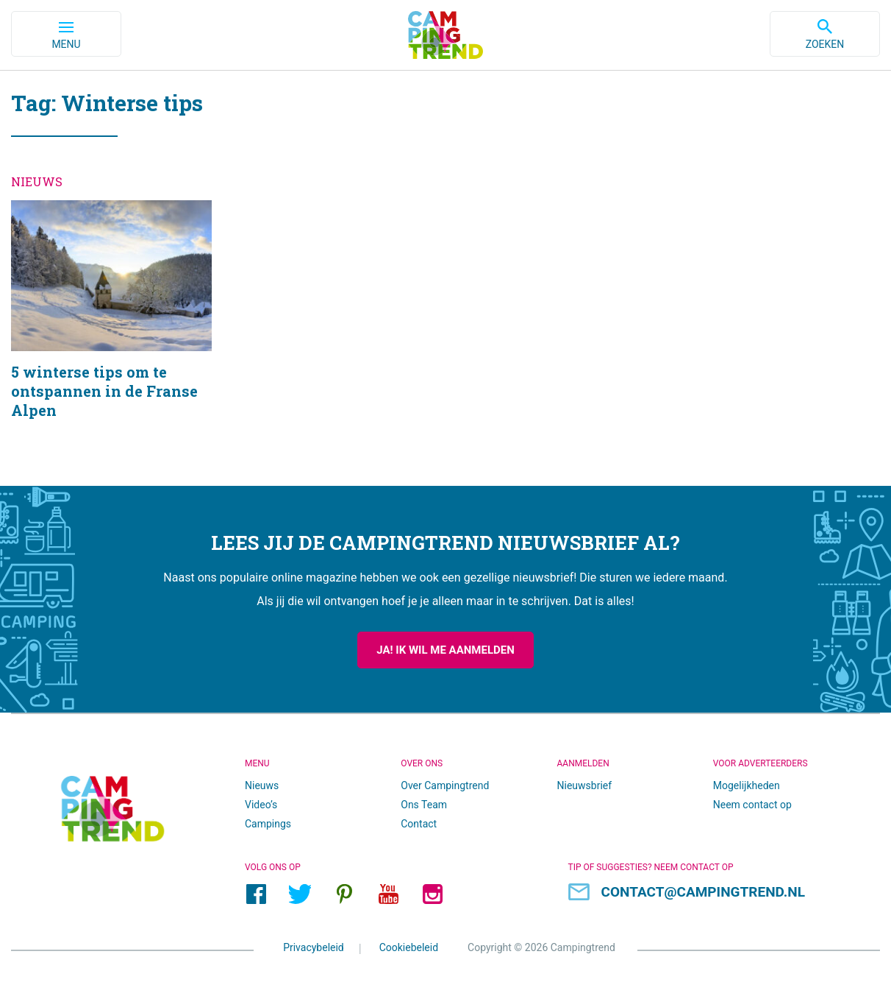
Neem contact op (752, 804)
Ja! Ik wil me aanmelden (445, 650)
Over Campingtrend (445, 785)
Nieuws (262, 785)
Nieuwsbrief (584, 785)
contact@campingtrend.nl (703, 891)
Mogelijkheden (746, 785)
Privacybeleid (313, 947)
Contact (419, 824)
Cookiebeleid (408, 947)
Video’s (261, 804)
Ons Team (424, 804)
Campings (268, 824)
